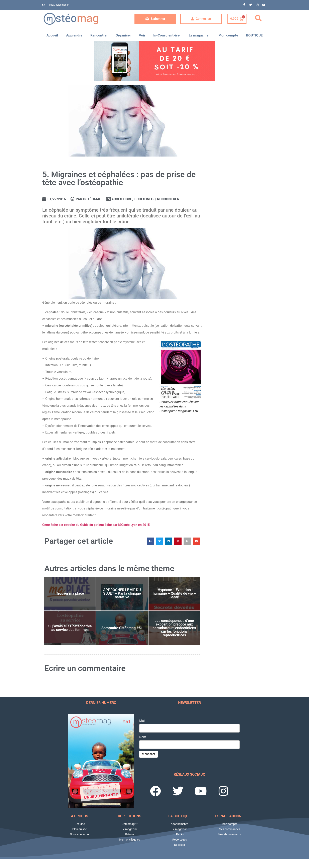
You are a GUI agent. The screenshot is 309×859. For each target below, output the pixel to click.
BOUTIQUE (254, 35)
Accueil (52, 35)
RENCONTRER (168, 199)
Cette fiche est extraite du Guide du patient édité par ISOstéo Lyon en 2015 (96, 525)
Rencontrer (99, 35)
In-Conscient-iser (167, 35)
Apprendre (74, 35)
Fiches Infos (145, 199)
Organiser (123, 35)
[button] (258, 18)
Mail (142, 721)
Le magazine (199, 35)
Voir (142, 35)
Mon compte (228, 35)
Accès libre (121, 199)
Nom (142, 737)
